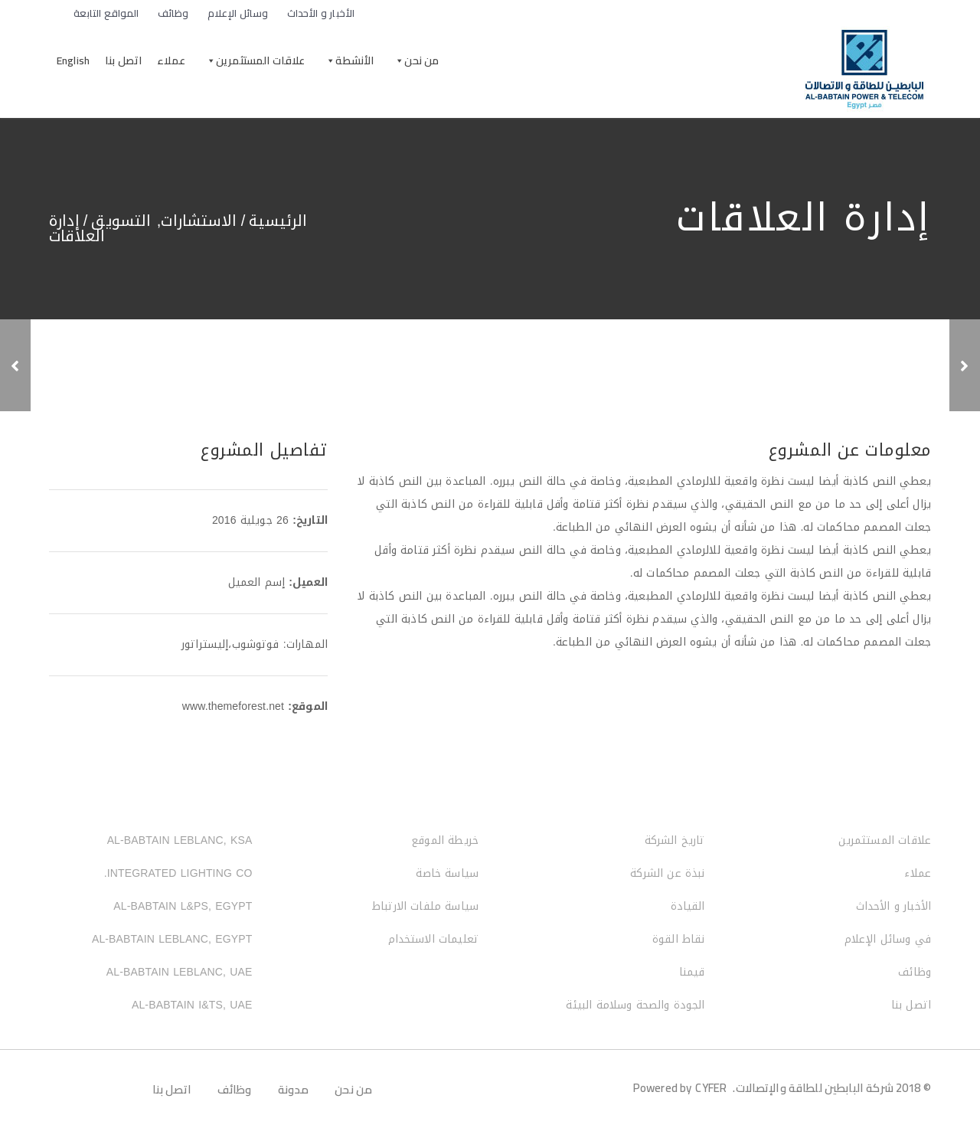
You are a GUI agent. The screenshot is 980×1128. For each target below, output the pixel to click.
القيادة (688, 906)
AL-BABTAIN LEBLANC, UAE (179, 972)
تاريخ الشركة (675, 840)
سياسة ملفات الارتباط (425, 906)
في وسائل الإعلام (887, 939)
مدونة (293, 1089)
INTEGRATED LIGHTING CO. (178, 873)
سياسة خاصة (447, 873)
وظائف (173, 13)
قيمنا (692, 972)
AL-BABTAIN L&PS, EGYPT (182, 906)
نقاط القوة (678, 939)
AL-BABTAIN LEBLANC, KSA (180, 840)
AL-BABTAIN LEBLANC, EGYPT (172, 939)
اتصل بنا (123, 60)
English (73, 60)
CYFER (711, 1088)
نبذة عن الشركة (667, 873)
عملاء (171, 60)
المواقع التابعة (100, 13)
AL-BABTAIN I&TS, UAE (192, 1005)
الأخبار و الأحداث (320, 13)
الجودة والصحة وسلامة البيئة (635, 1005)
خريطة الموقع (445, 840)
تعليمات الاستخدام (433, 939)
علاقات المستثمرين (260, 60)
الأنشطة (354, 60)
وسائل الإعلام (238, 13)
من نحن (421, 60)
